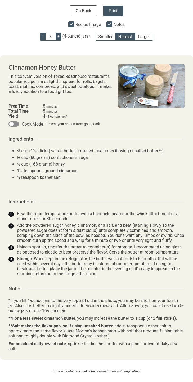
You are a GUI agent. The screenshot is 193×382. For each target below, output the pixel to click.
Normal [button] (125, 36)
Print (113, 10)
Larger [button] (144, 36)
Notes (119, 24)
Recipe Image (88, 24)
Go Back (83, 10)
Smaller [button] (105, 36)
